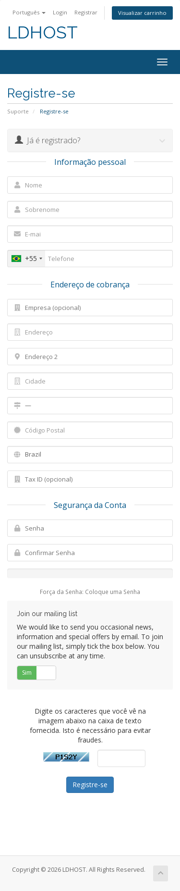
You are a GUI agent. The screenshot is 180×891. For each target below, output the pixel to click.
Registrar (85, 12)
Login (60, 12)
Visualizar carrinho (142, 12)
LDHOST (42, 32)
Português (29, 12)
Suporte (18, 111)
